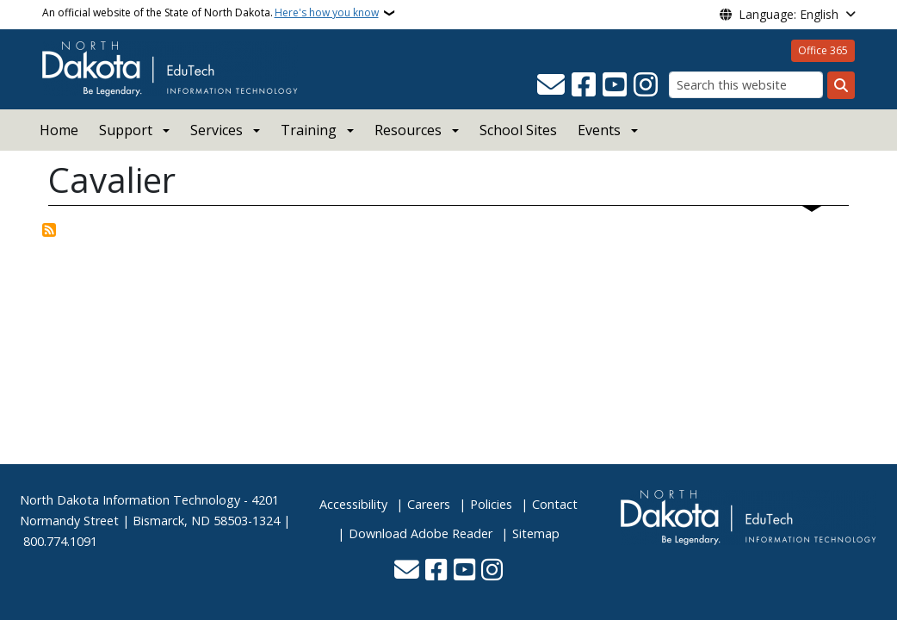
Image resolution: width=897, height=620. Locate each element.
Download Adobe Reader (420, 533)
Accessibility (353, 504)
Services (216, 130)
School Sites (518, 130)
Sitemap (536, 533)
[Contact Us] (551, 85)
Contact (555, 504)
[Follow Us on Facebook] (584, 85)
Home (59, 130)
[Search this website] (746, 84)
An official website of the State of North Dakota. (210, 13)
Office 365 (823, 50)
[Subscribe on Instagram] (646, 85)
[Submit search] (841, 85)
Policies (491, 504)
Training (309, 130)
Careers (428, 504)
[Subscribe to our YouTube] (615, 85)
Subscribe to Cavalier (49, 230)
